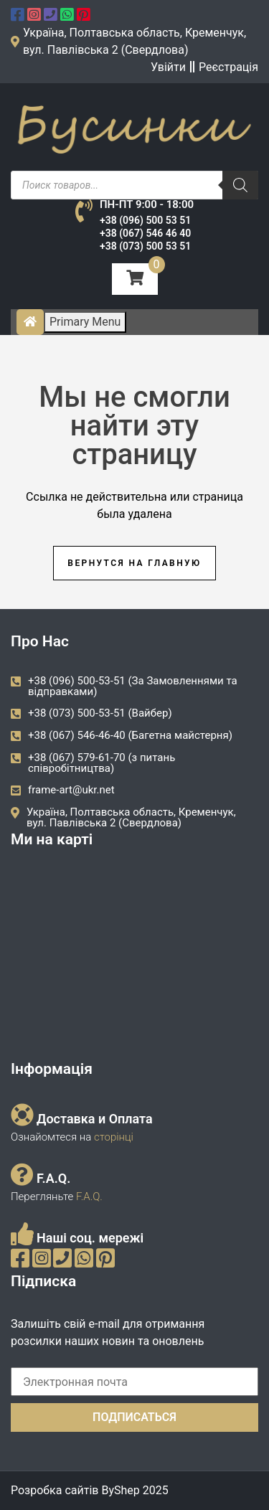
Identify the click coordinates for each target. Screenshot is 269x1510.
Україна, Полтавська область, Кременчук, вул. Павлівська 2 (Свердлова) (131, 817)
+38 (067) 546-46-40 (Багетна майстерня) (130, 735)
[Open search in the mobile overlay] (134, 185)
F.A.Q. (89, 1196)
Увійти (168, 67)
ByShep (120, 1490)
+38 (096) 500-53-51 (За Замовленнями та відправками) (132, 686)
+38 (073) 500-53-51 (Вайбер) (100, 713)
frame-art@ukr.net (71, 789)
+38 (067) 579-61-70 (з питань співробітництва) (101, 763)
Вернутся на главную (134, 563)
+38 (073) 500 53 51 (145, 246)
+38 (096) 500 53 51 (145, 220)
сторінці (112, 1137)
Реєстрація (228, 67)
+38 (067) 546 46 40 (145, 233)
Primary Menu (85, 322)
